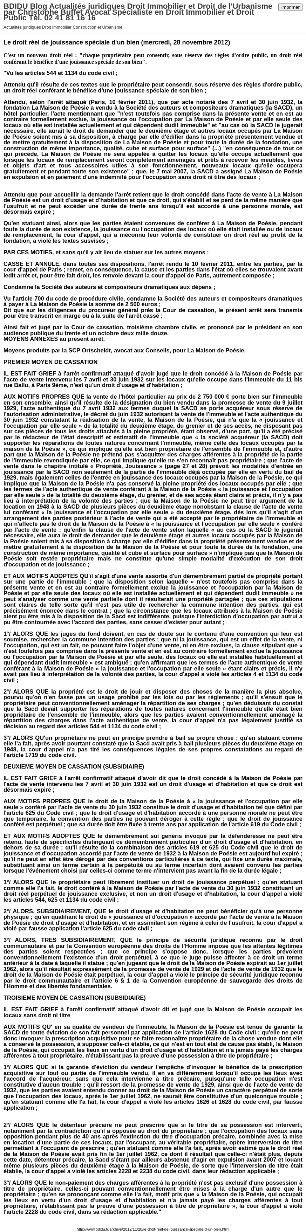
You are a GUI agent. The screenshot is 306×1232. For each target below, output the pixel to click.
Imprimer (290, 7)
